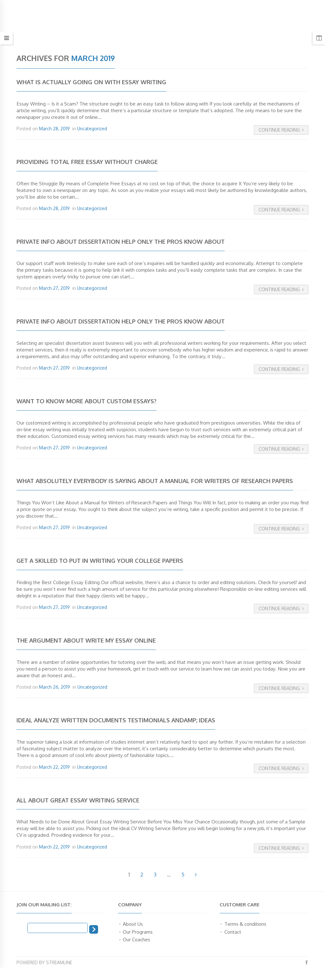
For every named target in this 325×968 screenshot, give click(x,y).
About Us (133, 924)
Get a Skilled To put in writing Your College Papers (100, 560)
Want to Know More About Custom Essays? (86, 401)
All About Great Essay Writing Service (78, 800)
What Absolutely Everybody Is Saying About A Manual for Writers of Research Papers (155, 480)
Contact (232, 932)
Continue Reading (281, 130)
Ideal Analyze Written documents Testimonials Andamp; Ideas (116, 720)
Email (22, 927)
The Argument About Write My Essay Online (86, 640)
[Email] (57, 928)
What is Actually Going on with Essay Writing (91, 81)
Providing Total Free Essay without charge (87, 161)
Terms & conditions (245, 924)
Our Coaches (136, 939)
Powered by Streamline (44, 962)
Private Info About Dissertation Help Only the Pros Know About (121, 241)
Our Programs (138, 932)
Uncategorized (92, 128)
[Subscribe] (93, 929)
